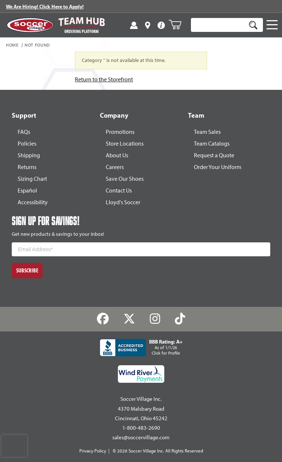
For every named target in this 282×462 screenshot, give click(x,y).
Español (27, 190)
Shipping (29, 155)
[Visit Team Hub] (81, 25)
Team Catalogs (211, 143)
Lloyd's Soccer (123, 202)
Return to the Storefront (104, 79)
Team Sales (207, 131)
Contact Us (119, 190)
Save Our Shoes (125, 178)
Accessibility (33, 202)
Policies (27, 143)
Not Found (37, 45)
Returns (27, 167)
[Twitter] (129, 318)
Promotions (120, 131)
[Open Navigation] (272, 25)
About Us (117, 155)
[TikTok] (179, 318)
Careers (115, 167)
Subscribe (27, 270)
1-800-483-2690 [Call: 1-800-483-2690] (141, 428)
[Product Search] (218, 25)
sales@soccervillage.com (141, 437)
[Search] (253, 25)
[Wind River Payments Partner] (141, 374)
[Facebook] (103, 318)
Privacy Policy (92, 451)
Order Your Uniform (217, 167)
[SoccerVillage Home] (30, 25)
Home (12, 45)
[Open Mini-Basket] (178, 24)
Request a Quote (214, 155)
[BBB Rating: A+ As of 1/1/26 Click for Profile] (141, 347)
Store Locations (125, 143)
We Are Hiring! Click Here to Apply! (45, 6)
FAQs (24, 131)
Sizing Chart (32, 178)
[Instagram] (155, 318)
